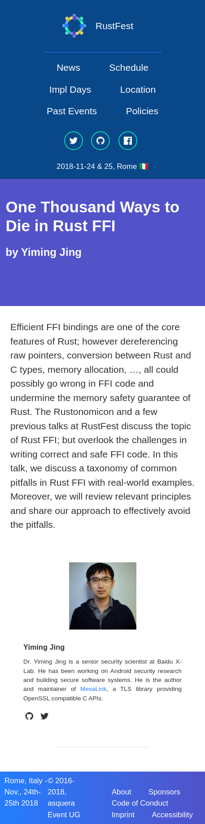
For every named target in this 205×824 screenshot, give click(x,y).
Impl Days (70, 89)
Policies (142, 111)
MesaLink (93, 689)
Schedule (128, 67)
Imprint (123, 815)
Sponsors (164, 792)
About (121, 792)
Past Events (72, 111)
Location (138, 89)
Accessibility (172, 815)
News (68, 67)
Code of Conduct (140, 803)
